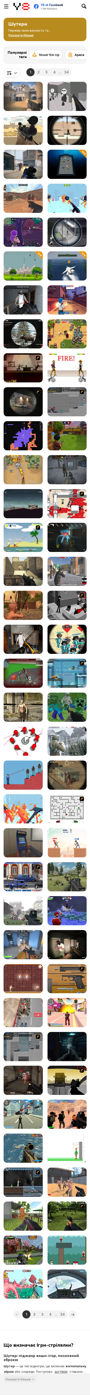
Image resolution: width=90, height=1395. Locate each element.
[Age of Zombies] (67, 333)
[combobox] (12, 72)
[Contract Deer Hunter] (23, 333)
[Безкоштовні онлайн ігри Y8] (21, 6)
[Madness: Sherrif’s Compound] (67, 96)
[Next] (79, 53)
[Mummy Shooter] (23, 978)
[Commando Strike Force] (23, 1148)
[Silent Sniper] (67, 775)
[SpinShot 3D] (23, 741)
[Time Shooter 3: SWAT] (67, 198)
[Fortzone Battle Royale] (23, 232)
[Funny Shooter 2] (23, 1284)
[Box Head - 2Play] (67, 503)
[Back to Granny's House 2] (23, 639)
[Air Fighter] (67, 1284)
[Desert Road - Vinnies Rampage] (67, 1080)
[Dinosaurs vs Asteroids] (23, 266)
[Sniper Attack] (23, 130)
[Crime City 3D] (23, 1114)
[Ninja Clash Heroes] (23, 1250)
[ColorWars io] (23, 435)
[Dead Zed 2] (67, 1216)
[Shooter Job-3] (67, 978)
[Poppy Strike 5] (67, 537)
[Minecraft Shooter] (67, 707)
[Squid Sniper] (67, 639)
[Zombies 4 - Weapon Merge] (23, 469)
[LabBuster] (67, 164)
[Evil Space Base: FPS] (67, 1046)
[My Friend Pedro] (23, 367)
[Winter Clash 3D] (67, 910)
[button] (21, 35)
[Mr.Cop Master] (23, 775)
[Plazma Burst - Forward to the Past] (23, 1046)
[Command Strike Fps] (23, 571)
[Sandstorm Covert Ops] (67, 1114)
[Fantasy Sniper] (23, 707)
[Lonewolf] (23, 401)
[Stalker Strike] (67, 469)
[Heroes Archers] (67, 842)
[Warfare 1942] (67, 741)
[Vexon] (23, 96)
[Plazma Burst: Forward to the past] (67, 401)
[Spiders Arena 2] (23, 673)
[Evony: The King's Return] (23, 1012)
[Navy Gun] (67, 266)
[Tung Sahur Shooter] (23, 1216)
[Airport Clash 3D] (67, 435)
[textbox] (12, 73)
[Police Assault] (67, 944)
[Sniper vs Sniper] (67, 130)
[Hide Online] (23, 842)
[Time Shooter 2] (23, 808)
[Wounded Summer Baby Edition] (23, 605)
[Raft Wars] (23, 537)
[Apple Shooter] (67, 1148)
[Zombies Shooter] (23, 910)
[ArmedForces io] (23, 1080)
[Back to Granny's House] (23, 299)
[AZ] (67, 808)
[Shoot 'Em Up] (45, 55)
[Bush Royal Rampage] (23, 876)
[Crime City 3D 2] (67, 1012)
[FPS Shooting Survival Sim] (67, 876)
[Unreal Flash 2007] (23, 1182)
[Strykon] (23, 164)
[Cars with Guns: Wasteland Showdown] (23, 503)
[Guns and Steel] (67, 1182)
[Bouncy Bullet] (67, 1250)
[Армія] (76, 55)
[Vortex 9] (67, 299)
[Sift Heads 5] (67, 605)
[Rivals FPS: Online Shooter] (23, 944)
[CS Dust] (23, 198)
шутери (61, 1371)
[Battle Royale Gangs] (67, 571)
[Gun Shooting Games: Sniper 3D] (67, 232)
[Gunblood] (67, 367)
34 (66, 72)
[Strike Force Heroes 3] (67, 673)
